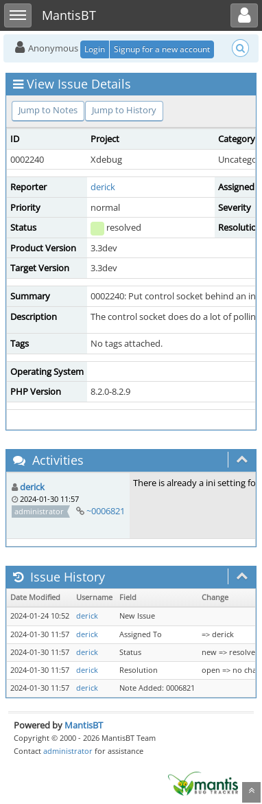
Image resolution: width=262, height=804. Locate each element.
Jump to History (124, 110)
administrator (68, 751)
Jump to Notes (48, 110)
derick (103, 187)
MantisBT (83, 725)
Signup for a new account (162, 49)
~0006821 (105, 511)
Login (94, 49)
